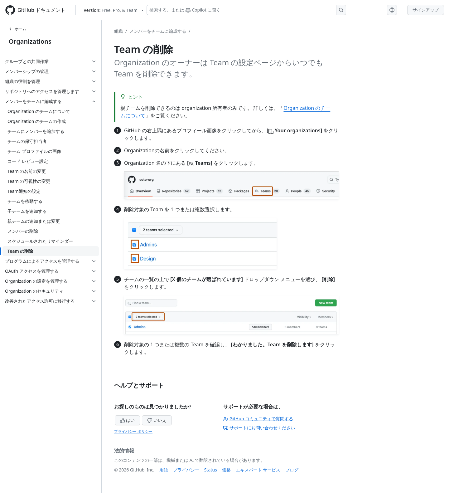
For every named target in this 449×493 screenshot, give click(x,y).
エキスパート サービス (258, 470)
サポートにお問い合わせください (259, 428)
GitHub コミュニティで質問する (258, 419)
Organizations (30, 41)
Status (210, 470)
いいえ (157, 420)
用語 (163, 470)
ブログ (291, 470)
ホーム (17, 29)
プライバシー (186, 470)
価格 (226, 470)
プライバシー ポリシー (133, 431)
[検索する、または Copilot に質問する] (246, 10)
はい (127, 420)
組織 (118, 31)
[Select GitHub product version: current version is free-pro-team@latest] (114, 10)
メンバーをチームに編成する (157, 31)
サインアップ (426, 10)
